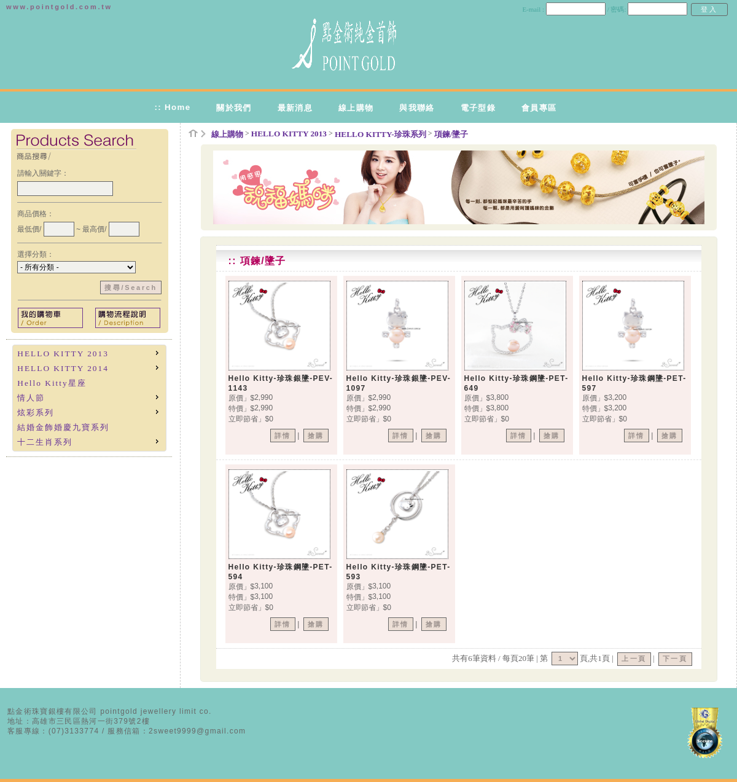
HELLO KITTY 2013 (289, 133)
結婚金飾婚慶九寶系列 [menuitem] (63, 427)
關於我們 (233, 107)
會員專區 (538, 107)
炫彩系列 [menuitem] (89, 412)
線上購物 (355, 107)
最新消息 (295, 107)
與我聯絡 (416, 107)
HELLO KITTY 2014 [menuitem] (89, 367)
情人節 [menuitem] (89, 397)
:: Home (172, 107)
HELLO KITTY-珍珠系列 (380, 134)
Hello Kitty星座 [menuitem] (51, 383)
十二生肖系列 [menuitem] (89, 441)
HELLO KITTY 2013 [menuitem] (89, 353)
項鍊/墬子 (451, 134)
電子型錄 (478, 107)
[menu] (89, 398)
